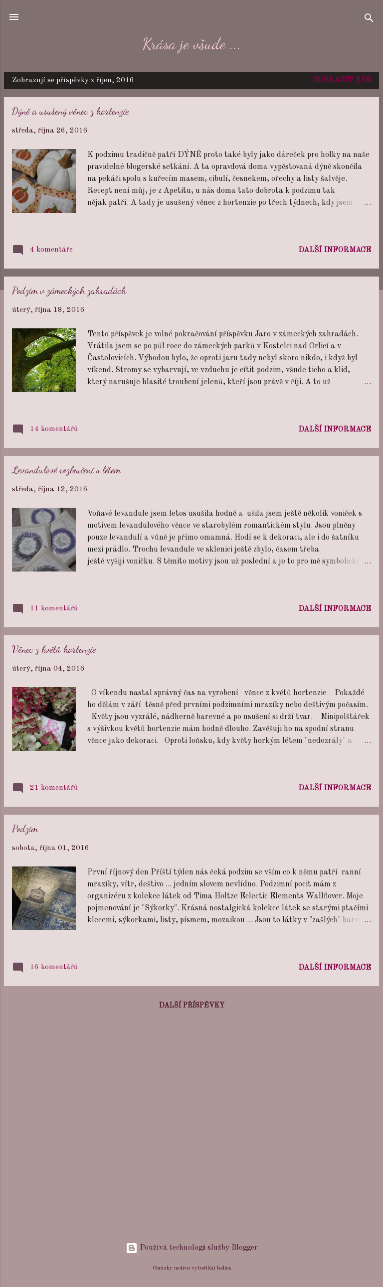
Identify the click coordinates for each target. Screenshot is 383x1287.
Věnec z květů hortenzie (54, 649)
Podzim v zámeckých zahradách (69, 290)
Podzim (25, 829)
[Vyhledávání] (369, 20)
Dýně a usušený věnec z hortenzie (70, 111)
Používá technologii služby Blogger (192, 1248)
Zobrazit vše (342, 80)
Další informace (334, 250)
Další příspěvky (191, 1005)
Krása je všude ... (191, 43)
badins (224, 1268)
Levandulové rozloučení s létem (66, 470)
